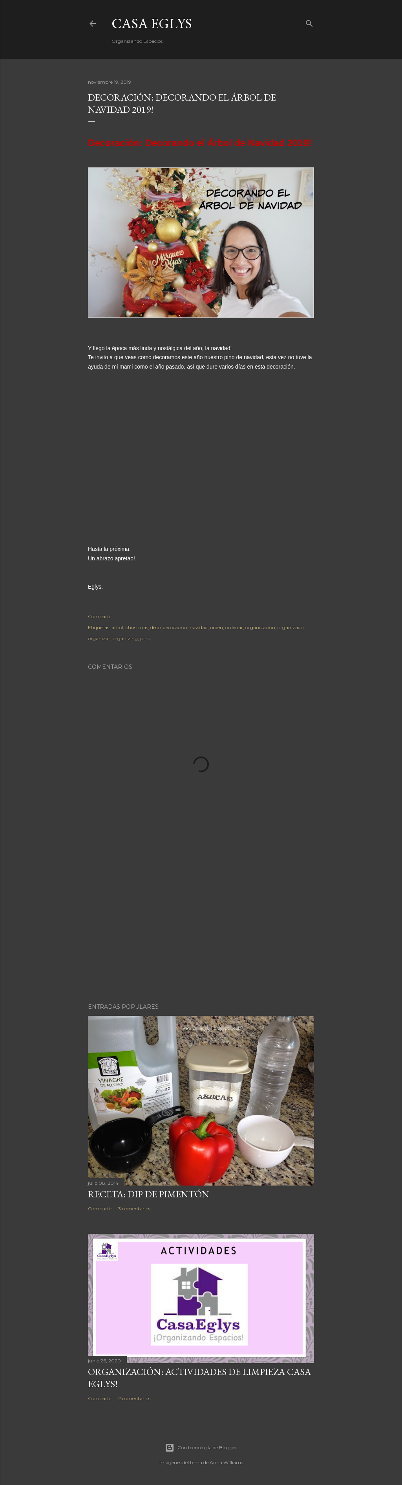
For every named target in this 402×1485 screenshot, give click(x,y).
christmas (137, 627)
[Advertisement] (201, 929)
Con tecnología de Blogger (201, 1447)
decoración (175, 627)
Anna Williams (226, 1462)
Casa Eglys (151, 23)
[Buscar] (309, 21)
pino (145, 638)
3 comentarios (134, 1208)
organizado (290, 627)
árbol (117, 627)
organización (260, 627)
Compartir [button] (100, 616)
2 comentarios (134, 1398)
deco (155, 627)
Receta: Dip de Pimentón (148, 1194)
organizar (99, 638)
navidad (199, 627)
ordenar (234, 627)
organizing (125, 638)
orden (216, 627)
